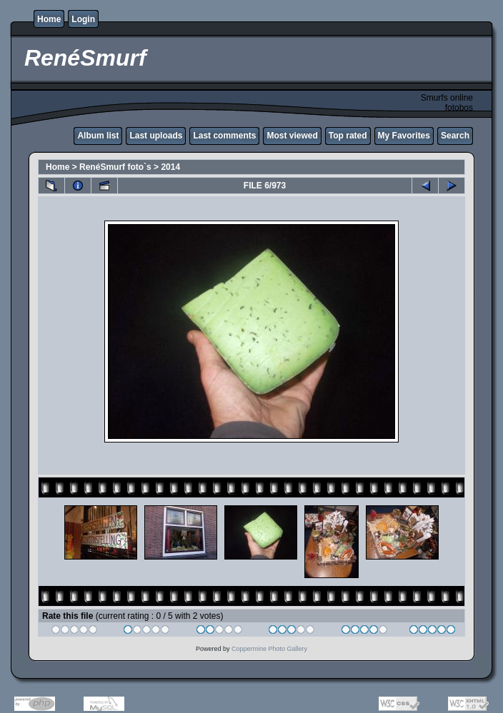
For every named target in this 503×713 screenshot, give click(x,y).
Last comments (224, 136)
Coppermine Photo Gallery (269, 648)
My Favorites (404, 136)
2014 (170, 167)
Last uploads (155, 136)
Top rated (348, 136)
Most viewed (292, 136)
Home (49, 19)
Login (83, 19)
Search (455, 136)
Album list (98, 136)
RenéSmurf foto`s (115, 167)
